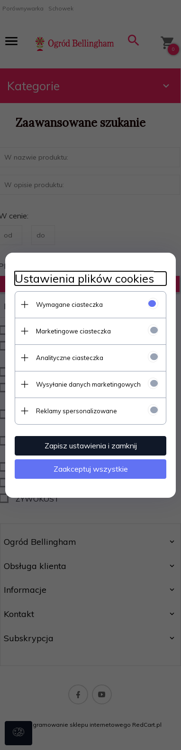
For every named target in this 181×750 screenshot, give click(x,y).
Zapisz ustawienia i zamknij (91, 445)
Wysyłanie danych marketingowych (88, 384)
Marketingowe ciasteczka (73, 331)
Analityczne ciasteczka (69, 357)
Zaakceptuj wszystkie (91, 469)
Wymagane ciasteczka (69, 304)
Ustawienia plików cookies (84, 278)
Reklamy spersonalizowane (76, 411)
